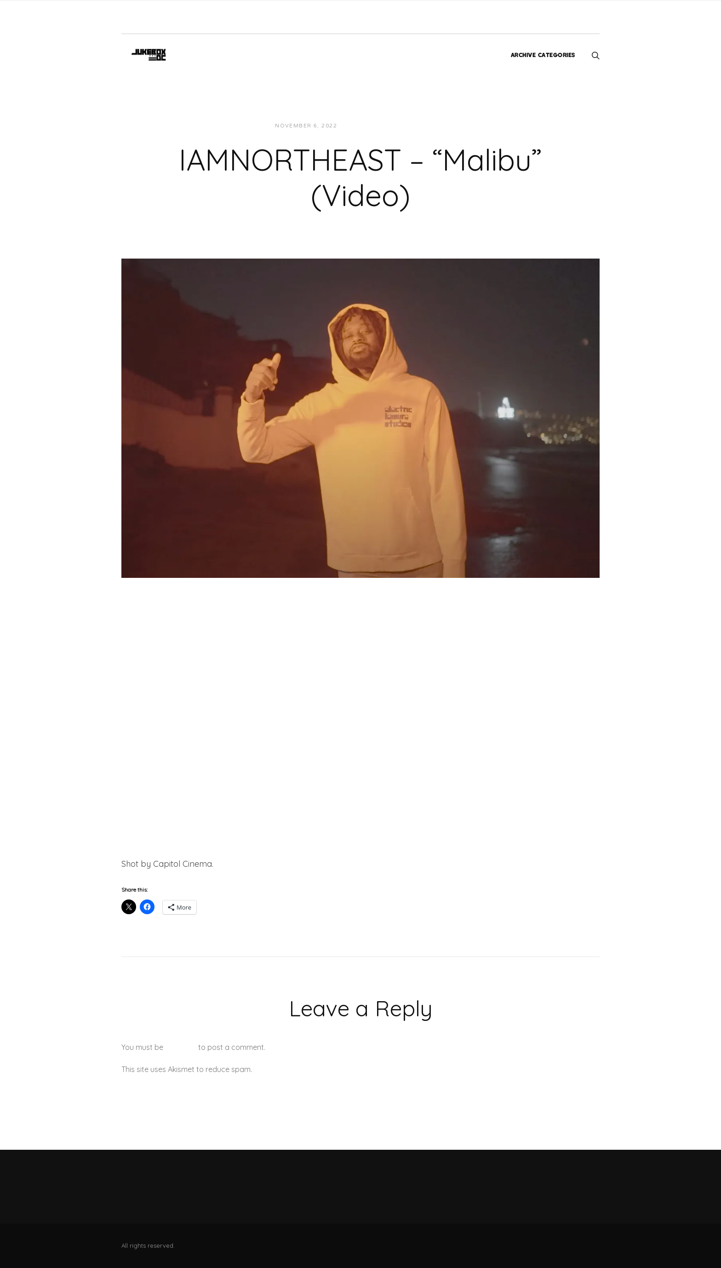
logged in (180, 1047)
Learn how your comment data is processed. (330, 1069)
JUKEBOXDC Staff (375, 126)
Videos (426, 126)
